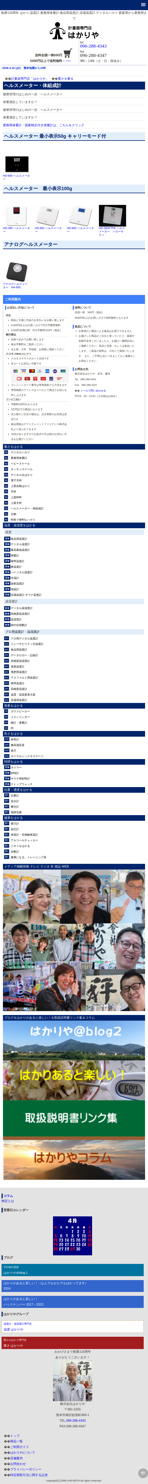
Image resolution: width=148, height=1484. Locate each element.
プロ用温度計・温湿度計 (22, 631)
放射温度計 (17, 583)
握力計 (15, 823)
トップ (15, 1435)
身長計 (15, 739)
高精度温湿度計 (20, 613)
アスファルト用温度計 (24, 677)
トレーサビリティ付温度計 (27, 643)
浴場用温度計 (19, 700)
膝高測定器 (17, 745)
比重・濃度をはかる (18, 789)
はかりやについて (22, 1452)
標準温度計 (17, 561)
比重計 (15, 795)
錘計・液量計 (19, 722)
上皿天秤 (16, 502)
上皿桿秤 (16, 497)
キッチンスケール (22, 469)
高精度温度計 (19, 688)
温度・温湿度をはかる (19, 525)
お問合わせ (18, 1463)
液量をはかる (13, 705)
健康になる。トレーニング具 (28, 857)
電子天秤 (16, 480)
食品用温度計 (19, 538)
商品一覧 (16, 1441)
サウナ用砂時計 (20, 778)
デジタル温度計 (20, 544)
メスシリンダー (20, 717)
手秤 (13, 491)
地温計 (15, 589)
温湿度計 (16, 619)
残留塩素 (16, 812)
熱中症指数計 (19, 625)
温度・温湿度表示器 (23, 694)
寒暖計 (15, 555)
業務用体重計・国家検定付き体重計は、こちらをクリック (43, 125)
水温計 (15, 577)
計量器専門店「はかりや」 (30, 78)
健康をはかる (13, 817)
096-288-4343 (93, 45)
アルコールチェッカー (24, 840)
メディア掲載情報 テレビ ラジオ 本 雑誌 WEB (36, 866)
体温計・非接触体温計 (24, 834)
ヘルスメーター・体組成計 (27, 508)
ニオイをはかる (20, 845)
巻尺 (13, 750)
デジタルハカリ (20, 452)
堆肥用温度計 (19, 672)
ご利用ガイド (19, 1447)
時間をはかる (13, 761)
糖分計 (15, 806)
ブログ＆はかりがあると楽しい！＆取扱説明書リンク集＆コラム (49, 1017)
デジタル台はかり (22, 474)
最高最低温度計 (20, 549)
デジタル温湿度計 (22, 608)
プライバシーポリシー (25, 1469)
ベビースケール (20, 463)
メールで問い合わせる (93, 390)
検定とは (8, 1201)
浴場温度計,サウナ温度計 (26, 594)
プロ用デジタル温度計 (24, 638)
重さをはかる (13, 446)
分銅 (13, 514)
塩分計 (15, 801)
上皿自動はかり (20, 486)
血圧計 (15, 829)
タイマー (16, 767)
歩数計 (15, 851)
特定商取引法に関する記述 (29, 1475)
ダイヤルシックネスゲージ (27, 756)
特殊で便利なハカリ (23, 519)
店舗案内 (16, 1458)
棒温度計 (16, 566)
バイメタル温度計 (22, 572)
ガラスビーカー (20, 711)
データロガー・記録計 (24, 655)
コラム (8, 1195)
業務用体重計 (19, 457)
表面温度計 (17, 666)
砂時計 (15, 773)
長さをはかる (13, 733)
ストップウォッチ (22, 784)
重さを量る (66, 78)
